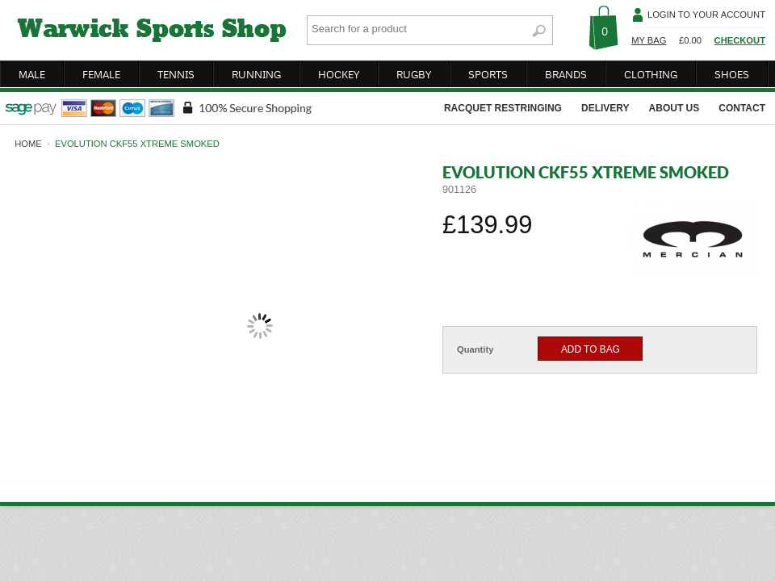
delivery (605, 108)
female (101, 74)
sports (488, 74)
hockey (338, 74)
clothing (650, 74)
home (28, 143)
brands (566, 74)
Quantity (475, 349)
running (256, 74)
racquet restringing (503, 108)
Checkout (739, 40)
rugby (413, 74)
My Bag (648, 40)
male (32, 74)
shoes (731, 74)
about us (674, 108)
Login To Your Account (706, 14)
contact (741, 108)
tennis (176, 74)
